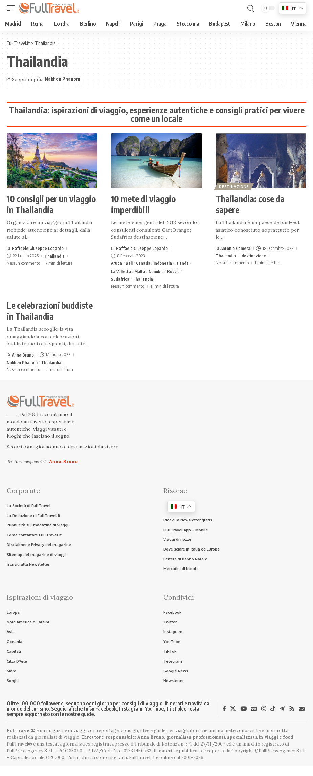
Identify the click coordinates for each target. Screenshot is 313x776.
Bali (129, 263)
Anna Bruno (23, 356)
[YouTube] (243, 713)
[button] (12, 8)
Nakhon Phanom (62, 79)
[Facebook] (224, 713)
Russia (175, 271)
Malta (140, 271)
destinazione (234, 186)
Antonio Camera (235, 248)
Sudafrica (120, 279)
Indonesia (164, 263)
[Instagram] (264, 713)
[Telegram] (282, 713)
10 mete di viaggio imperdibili (143, 204)
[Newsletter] (301, 714)
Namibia (157, 271)
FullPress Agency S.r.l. (30, 756)
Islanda (183, 263)
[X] (233, 713)
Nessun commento (23, 263)
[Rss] (291, 713)
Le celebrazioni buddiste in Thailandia (50, 312)
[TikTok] (273, 713)
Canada (143, 263)
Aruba (116, 263)
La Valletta (121, 271)
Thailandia (54, 255)
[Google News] (254, 713)
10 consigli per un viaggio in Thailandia (51, 204)
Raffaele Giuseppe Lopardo (38, 248)
